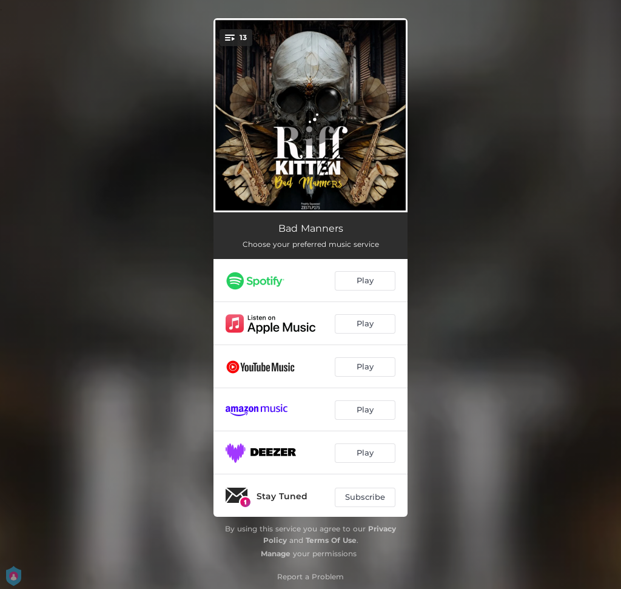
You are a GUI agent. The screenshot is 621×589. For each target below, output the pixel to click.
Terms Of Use (331, 540)
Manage (275, 553)
